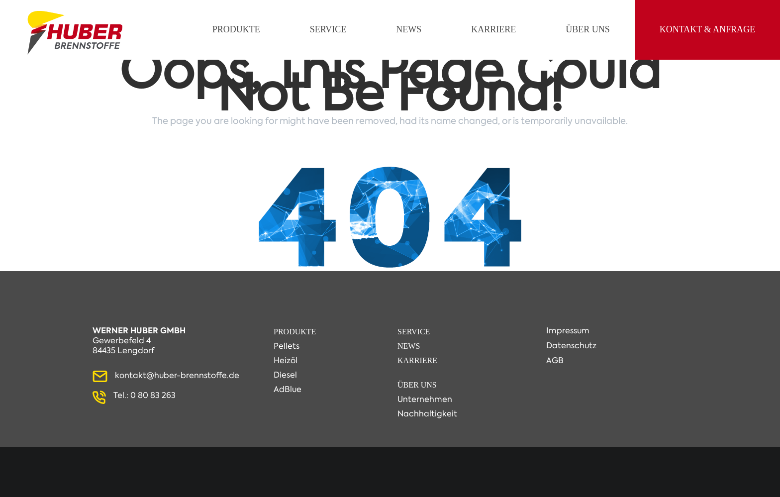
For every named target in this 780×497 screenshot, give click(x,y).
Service (413, 331)
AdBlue (287, 389)
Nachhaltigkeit (427, 413)
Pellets (286, 346)
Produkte (295, 331)
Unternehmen (424, 399)
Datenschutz (571, 346)
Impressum (567, 331)
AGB (555, 361)
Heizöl (285, 360)
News (408, 346)
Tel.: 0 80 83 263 (144, 395)
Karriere (417, 360)
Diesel (285, 375)
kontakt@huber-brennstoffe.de (177, 376)
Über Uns (417, 385)
